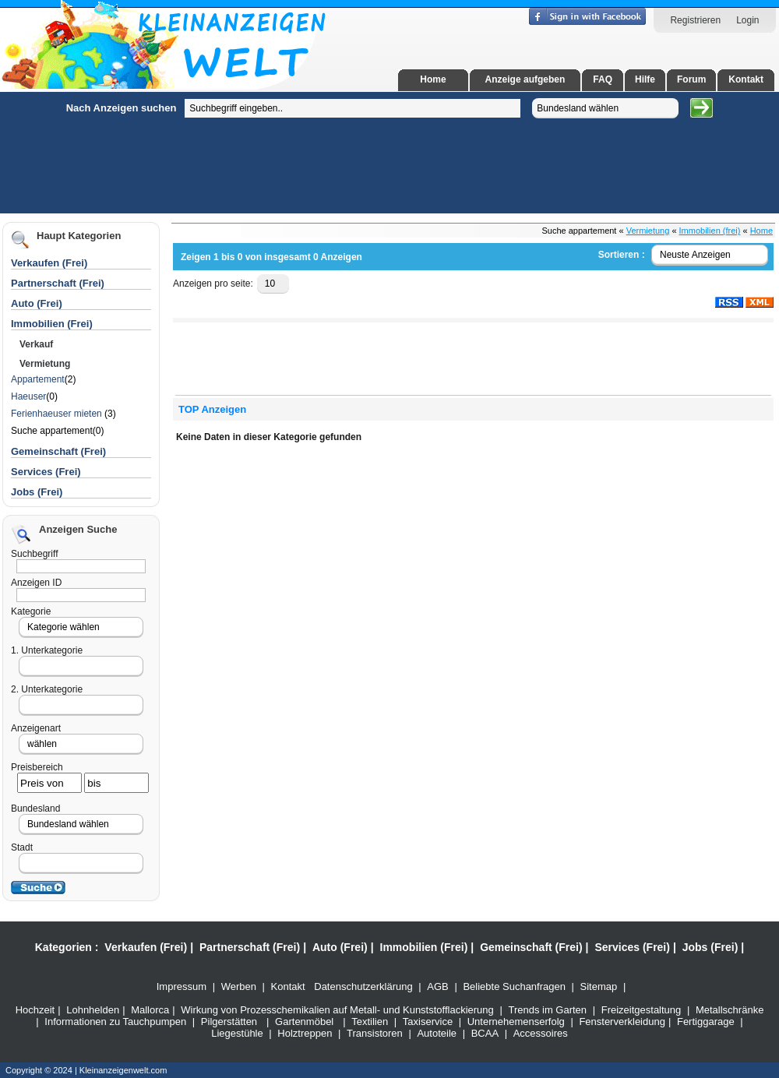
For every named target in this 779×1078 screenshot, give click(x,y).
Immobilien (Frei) (424, 947)
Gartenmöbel (304, 1021)
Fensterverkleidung (622, 1021)
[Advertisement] (89, 325)
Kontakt (745, 79)
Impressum (181, 986)
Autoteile (436, 1033)
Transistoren (375, 1033)
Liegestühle (237, 1033)
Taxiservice (428, 1021)
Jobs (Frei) (36, 492)
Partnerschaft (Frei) (249, 947)
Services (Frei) (632, 947)
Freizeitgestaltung (641, 1010)
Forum (691, 79)
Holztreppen (304, 1033)
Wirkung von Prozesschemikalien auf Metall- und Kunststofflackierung (337, 1010)
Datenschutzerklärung (363, 986)
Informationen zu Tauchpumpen (115, 1021)
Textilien (369, 1021)
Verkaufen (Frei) (145, 947)
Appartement (38, 379)
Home (433, 79)
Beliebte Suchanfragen (514, 986)
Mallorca (150, 1010)
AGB (437, 986)
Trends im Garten (547, 1010)
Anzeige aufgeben (525, 79)
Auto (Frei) (36, 303)
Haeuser (28, 396)
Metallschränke (729, 1010)
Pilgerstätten (229, 1021)
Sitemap (599, 986)
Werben (238, 986)
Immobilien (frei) (710, 230)
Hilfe (645, 79)
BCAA (485, 1033)
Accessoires (540, 1033)
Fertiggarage (706, 1021)
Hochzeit (35, 1010)
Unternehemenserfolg (516, 1021)
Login (747, 20)
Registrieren (695, 20)
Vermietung (648, 230)
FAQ (602, 79)
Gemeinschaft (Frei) (531, 947)
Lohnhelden (92, 1010)
